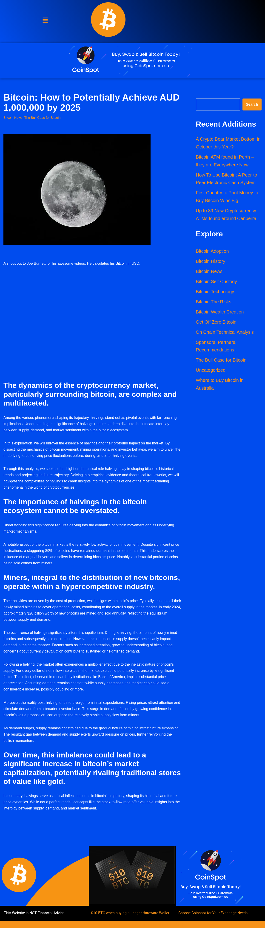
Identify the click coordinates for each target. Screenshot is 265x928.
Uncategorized (210, 371)
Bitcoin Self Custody (216, 282)
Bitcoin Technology (215, 292)
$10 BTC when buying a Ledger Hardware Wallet (130, 914)
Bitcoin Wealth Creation (220, 312)
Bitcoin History (210, 261)
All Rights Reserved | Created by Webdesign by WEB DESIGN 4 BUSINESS (132, 926)
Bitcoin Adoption (212, 251)
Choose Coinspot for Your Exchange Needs (213, 914)
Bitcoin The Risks (213, 302)
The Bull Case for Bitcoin (42, 117)
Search (252, 104)
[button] (45, 20)
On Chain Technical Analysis (225, 332)
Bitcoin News (13, 117)
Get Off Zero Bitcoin (216, 322)
